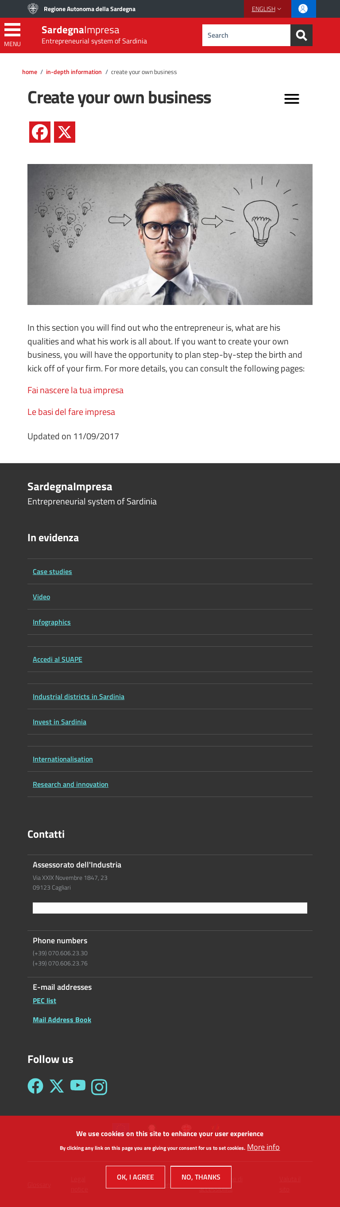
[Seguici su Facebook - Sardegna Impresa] (35, 1087)
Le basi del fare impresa (71, 411)
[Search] (301, 35)
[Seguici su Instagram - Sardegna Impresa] (99, 1087)
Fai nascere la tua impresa (75, 390)
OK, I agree (135, 1179)
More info (263, 1149)
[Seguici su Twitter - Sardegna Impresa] (57, 1087)
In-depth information (74, 72)
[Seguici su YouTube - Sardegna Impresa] (78, 1087)
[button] (267, 9)
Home (29, 72)
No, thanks (201, 1179)
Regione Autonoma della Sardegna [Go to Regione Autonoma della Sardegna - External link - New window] (89, 8)
